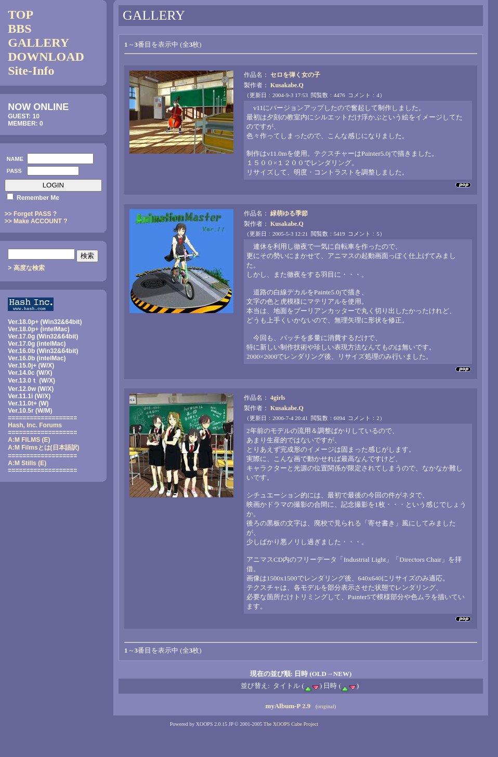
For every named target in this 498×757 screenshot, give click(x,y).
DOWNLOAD (46, 56)
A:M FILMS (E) (29, 439)
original (325, 706)
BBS (19, 28)
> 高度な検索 (26, 268)
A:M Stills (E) (27, 463)
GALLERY (38, 42)
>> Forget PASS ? (31, 214)
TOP (20, 14)
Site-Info (31, 70)
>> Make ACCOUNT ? (36, 221)
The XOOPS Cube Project (291, 724)
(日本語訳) (43, 447)
